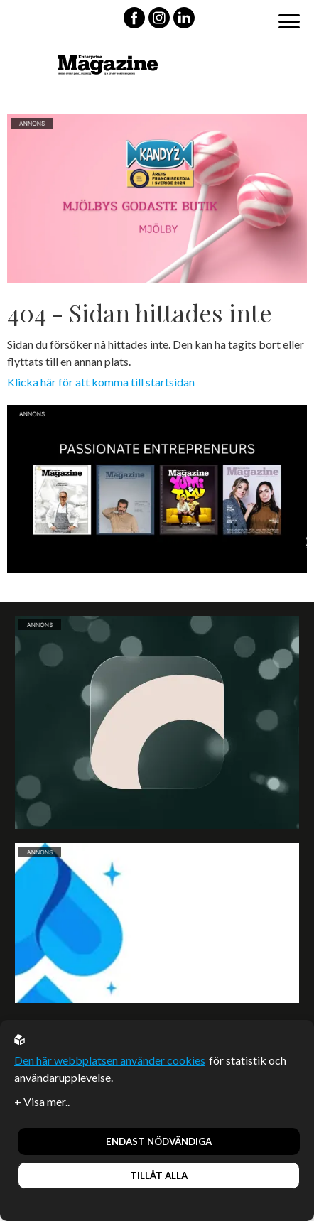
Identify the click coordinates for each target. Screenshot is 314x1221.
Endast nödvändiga (159, 1141)
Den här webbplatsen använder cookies (109, 1060)
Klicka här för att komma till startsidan (101, 382)
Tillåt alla (159, 1175)
